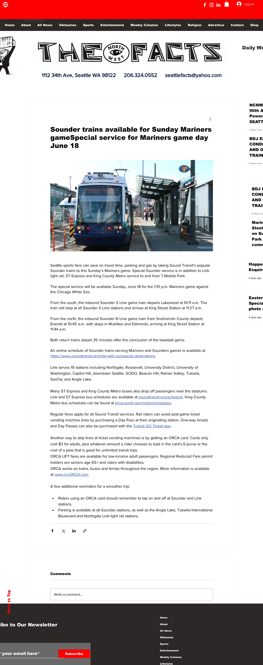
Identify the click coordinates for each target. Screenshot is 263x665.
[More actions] (210, 118)
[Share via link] (85, 531)
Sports (164, 644)
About (164, 624)
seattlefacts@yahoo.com (193, 75)
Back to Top (9, 602)
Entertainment (169, 650)
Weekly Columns (171, 657)
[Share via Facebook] (52, 531)
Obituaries (167, 637)
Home (163, 617)
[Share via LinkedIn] (74, 531)
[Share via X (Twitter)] (63, 531)
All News (166, 630)
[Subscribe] (74, 653)
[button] (226, 4)
